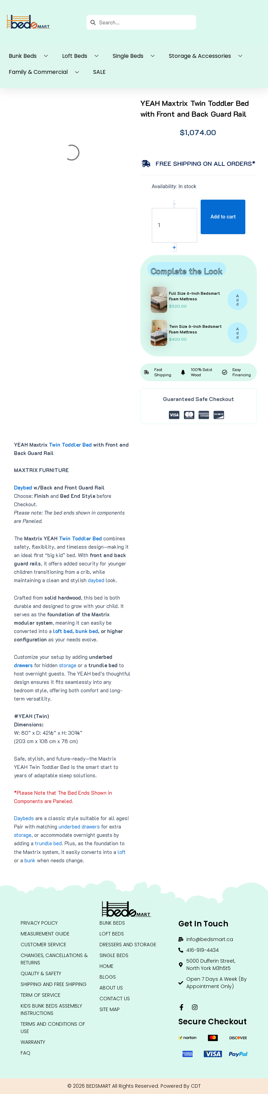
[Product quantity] (175, 225)
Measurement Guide (45, 933)
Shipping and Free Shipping (54, 984)
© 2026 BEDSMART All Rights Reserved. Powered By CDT (134, 1086)
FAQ (25, 1052)
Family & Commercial (46, 72)
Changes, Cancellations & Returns (54, 959)
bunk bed (86, 631)
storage (67, 665)
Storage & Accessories (208, 56)
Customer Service (43, 944)
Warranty (33, 1042)
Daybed (23, 487)
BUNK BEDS (112, 922)
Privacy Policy (39, 922)
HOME (106, 966)
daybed (96, 580)
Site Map (109, 1009)
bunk (30, 860)
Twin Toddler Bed (70, 444)
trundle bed (48, 843)
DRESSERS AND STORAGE (127, 944)
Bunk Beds (31, 56)
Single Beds (136, 56)
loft (122, 852)
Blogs (107, 976)
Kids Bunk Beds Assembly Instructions (51, 1009)
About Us (111, 987)
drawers (23, 665)
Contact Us (114, 998)
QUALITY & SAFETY (41, 973)
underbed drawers (79, 826)
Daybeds (24, 818)
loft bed (63, 631)
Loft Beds (83, 56)
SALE (99, 72)
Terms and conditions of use (53, 1027)
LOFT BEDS (111, 933)
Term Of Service (40, 995)
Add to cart (223, 217)
